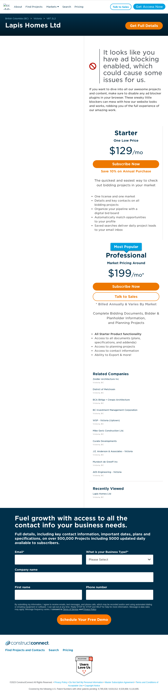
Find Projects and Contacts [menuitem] (25, 650)
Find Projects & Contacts (34, 7)
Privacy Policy (89, 609)
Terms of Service (70, 609)
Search (66, 6)
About (18, 6)
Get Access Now (149, 7)
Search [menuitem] (54, 650)
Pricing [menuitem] (68, 650)
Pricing (79, 6)
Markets (51, 6)
